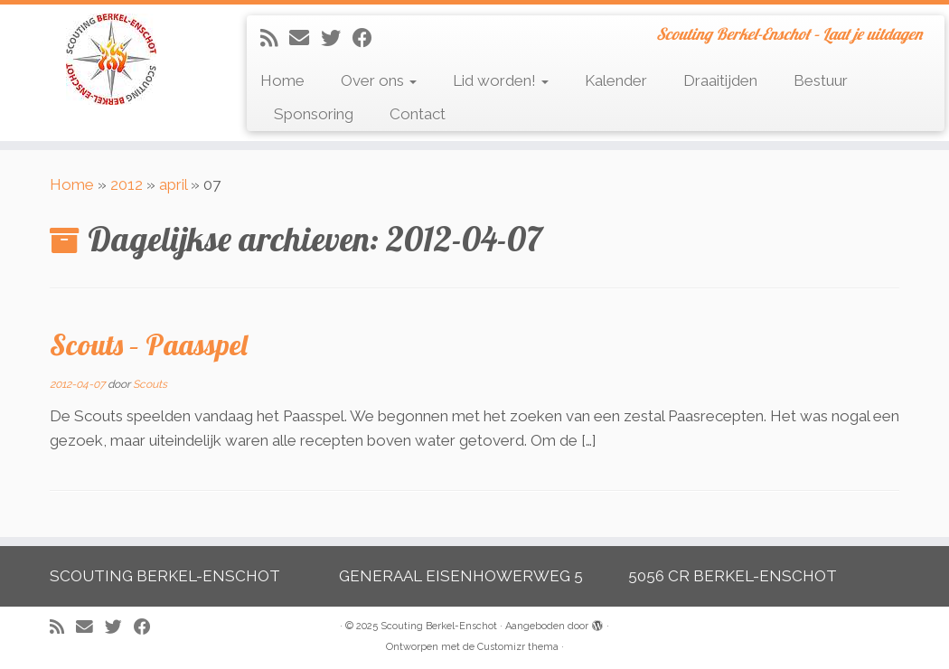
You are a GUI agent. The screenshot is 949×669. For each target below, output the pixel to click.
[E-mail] (305, 38)
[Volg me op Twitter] (336, 38)
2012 (126, 184)
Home (282, 80)
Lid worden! (501, 80)
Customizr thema (518, 647)
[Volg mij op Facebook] (368, 38)
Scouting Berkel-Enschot (439, 626)
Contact (418, 114)
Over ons (379, 80)
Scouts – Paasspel (149, 344)
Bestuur (821, 80)
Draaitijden (720, 80)
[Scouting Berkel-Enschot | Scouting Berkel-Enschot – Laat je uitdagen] (111, 59)
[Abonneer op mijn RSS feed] (274, 38)
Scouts (150, 384)
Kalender (616, 80)
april (173, 184)
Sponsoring (313, 114)
